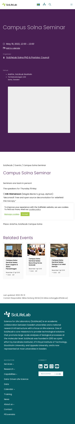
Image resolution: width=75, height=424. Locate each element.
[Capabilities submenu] (16, 374)
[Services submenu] (13, 364)
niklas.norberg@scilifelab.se (55, 298)
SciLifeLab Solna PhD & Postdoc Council (27, 57)
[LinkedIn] (40, 366)
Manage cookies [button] (11, 214)
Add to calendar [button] (11, 48)
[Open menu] (71, 4)
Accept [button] (25, 214)
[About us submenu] (13, 404)
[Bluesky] (46, 366)
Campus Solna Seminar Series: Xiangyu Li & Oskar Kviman (59, 263)
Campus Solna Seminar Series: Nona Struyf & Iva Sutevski (35, 262)
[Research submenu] (14, 369)
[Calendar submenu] (14, 389)
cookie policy (35, 209)
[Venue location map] (39, 109)
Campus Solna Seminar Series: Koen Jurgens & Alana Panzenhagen (12, 264)
